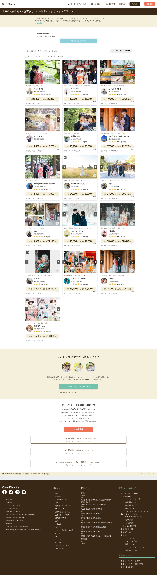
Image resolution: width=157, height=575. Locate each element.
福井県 (98, 513)
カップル (58, 527)
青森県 (83, 500)
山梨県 (98, 504)
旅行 (56, 521)
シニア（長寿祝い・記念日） (65, 530)
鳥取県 (83, 527)
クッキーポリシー (11, 508)
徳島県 (83, 531)
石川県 (93, 513)
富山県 (88, 513)
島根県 (88, 527)
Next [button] (58, 72)
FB (4, 492)
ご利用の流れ (95, 4)
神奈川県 (99, 509)
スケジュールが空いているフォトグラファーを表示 (45, 56)
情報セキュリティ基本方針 (14, 517)
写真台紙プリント (130, 550)
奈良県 (103, 522)
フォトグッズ (126, 535)
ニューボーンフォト (62, 500)
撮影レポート (128, 508)
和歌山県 (109, 522)
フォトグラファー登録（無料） (132, 564)
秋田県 (98, 500)
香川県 (88, 531)
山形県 (103, 500)
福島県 (108, 500)
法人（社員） (59, 548)
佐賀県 (88, 536)
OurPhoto (11, 487)
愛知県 (93, 518)
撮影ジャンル (58, 488)
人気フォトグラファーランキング (135, 511)
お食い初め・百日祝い (63, 512)
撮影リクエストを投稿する (78, 386)
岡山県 (93, 527)
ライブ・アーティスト (63, 545)
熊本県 (98, 536)
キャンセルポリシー (12, 511)
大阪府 (93, 522)
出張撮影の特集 (129, 502)
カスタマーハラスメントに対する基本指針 (19, 514)
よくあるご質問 (109, 4)
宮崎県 (108, 536)
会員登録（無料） (128, 529)
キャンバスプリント (131, 541)
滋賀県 (83, 522)
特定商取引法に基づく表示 (14, 520)
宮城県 (93, 500)
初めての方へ (128, 520)
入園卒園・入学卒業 (62, 515)
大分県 (103, 536)
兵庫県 (98, 522)
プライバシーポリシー (12, 505)
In (18, 492)
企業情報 (8, 502)
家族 (56, 493)
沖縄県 (83, 544)
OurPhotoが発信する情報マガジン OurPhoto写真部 (22, 530)
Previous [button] (26, 72)
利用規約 (8, 499)
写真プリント (128, 544)
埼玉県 (83, 509)
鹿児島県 (84, 539)
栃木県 (88, 504)
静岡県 (88, 518)
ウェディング (59, 509)
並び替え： (121, 51)
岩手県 (88, 500)
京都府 (88, 522)
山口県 (103, 527)
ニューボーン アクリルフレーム (135, 547)
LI (24, 492)
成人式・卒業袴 (60, 518)
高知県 (98, 531)
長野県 (103, 504)
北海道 (83, 495)
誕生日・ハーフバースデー (64, 506)
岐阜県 (83, 518)
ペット (57, 536)
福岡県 (83, 536)
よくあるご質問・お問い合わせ (16, 527)
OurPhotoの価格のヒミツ (132, 517)
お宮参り (58, 496)
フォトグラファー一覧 (129, 493)
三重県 (98, 518)
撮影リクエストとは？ (68, 392)
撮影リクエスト (127, 532)
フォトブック (128, 538)
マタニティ (59, 524)
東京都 (93, 509)
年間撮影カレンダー (131, 505)
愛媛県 (93, 531)
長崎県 (93, 536)
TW (11, 492)
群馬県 (93, 504)
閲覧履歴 (122, 4)
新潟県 (83, 513)
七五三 (57, 503)
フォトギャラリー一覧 (131, 499)
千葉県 (88, 509)
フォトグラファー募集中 (130, 561)
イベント (58, 542)
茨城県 (83, 504)
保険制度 (8, 523)
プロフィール (59, 539)
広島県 (98, 527)
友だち (57, 533)
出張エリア (85, 488)
